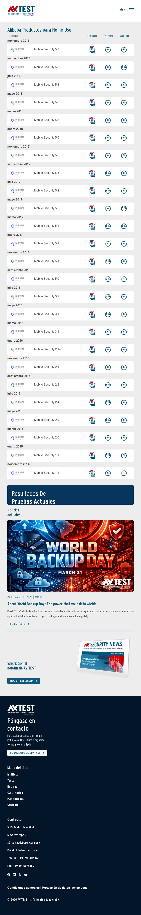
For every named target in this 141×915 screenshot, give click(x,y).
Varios (38, 597)
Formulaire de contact (28, 753)
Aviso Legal (80, 888)
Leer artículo (19, 624)
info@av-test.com (27, 850)
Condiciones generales (23, 888)
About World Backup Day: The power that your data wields (51, 603)
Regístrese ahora (24, 681)
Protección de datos (56, 888)
